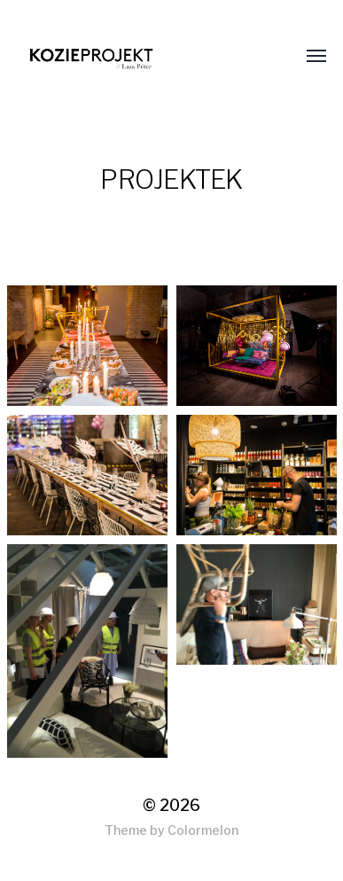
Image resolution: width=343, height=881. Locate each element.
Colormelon (203, 830)
